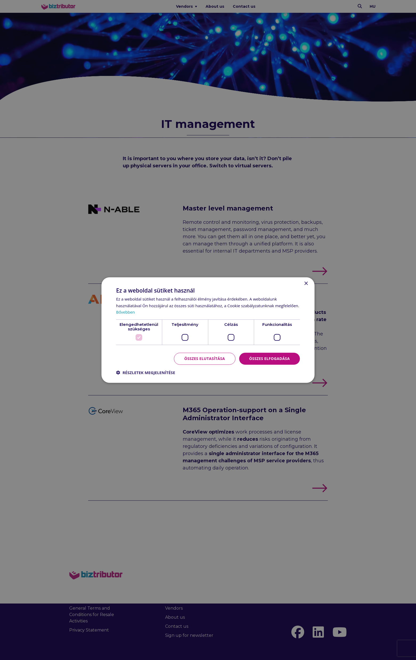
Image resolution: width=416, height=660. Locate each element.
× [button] (306, 283)
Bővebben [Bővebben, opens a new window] (125, 312)
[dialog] (208, 330)
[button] (145, 372)
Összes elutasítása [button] (204, 358)
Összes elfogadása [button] (269, 358)
